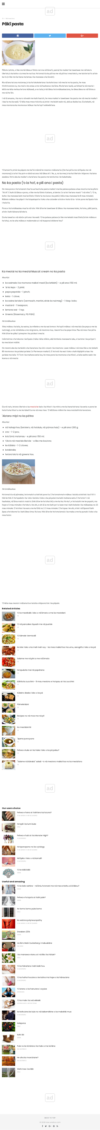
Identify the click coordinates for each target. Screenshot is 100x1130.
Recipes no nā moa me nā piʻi (30, 716)
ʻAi (3, 18)
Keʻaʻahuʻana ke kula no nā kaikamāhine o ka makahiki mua (44, 1011)
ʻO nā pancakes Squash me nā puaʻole (34, 624)
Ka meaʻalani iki (24, 727)
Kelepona (21, 1023)
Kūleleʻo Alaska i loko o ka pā (30, 693)
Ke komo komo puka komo (29, 908)
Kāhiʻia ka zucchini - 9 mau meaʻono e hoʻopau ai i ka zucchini (45, 681)
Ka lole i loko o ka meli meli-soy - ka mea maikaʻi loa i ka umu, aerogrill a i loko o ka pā (56, 647)
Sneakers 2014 (23, 931)
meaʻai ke (34, 406)
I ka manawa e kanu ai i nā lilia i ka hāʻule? (36, 954)
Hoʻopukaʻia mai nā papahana (30, 670)
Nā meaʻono (10, 18)
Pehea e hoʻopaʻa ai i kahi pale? (31, 897)
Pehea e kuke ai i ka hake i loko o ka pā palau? (38, 750)
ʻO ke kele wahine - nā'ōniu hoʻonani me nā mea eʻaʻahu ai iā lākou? (48, 886)
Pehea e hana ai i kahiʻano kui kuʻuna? (34, 812)
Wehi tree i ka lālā (25, 1069)
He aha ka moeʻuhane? (27, 1057)
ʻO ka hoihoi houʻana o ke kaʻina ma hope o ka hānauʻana (43, 977)
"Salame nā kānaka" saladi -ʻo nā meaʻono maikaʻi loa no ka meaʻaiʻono (49, 761)
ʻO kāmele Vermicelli (26, 635)
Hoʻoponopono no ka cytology (31, 846)
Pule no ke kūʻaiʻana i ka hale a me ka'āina (36, 1046)
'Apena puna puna (25, 738)
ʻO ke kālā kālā (23, 869)
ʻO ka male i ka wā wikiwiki (29, 1000)
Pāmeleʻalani (23, 704)
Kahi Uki (20, 1034)
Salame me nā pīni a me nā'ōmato (33, 658)
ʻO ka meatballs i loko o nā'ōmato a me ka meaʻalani (41, 613)
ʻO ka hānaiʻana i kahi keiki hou (31, 966)
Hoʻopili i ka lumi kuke (26, 824)
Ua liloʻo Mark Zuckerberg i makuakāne (34, 943)
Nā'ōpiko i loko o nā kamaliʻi (29, 858)
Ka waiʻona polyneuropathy (29, 920)
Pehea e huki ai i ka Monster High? (32, 835)
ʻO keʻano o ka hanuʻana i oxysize (32, 989)
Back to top (50, 1118)
